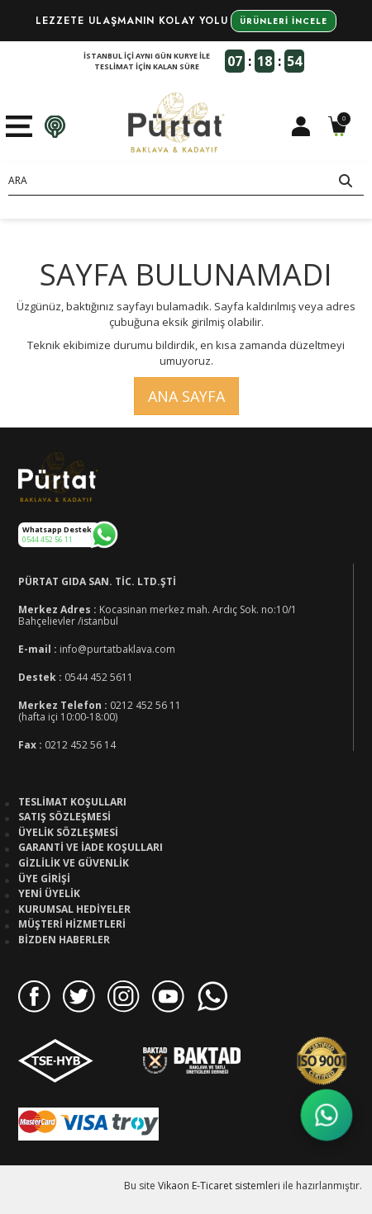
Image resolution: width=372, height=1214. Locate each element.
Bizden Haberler (64, 940)
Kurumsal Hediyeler (74, 909)
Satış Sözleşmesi (64, 817)
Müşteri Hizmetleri (72, 924)
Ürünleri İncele (283, 21)
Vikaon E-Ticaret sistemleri (219, 1186)
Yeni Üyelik (49, 894)
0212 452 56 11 (145, 705)
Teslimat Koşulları (72, 802)
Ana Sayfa (186, 396)
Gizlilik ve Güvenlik (73, 863)
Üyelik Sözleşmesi (68, 832)
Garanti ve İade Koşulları (90, 847)
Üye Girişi (44, 879)
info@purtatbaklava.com (117, 649)
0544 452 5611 (98, 677)
